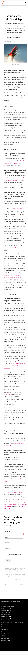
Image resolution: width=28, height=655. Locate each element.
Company (7, 548)
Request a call (4, 626)
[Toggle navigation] (25, 2)
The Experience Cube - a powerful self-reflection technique (14, 585)
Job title (7, 542)
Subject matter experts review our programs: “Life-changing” (14, 366)
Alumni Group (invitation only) (8, 620)
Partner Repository (5, 640)
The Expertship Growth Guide (13, 492)
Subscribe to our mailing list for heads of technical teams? (15, 555)
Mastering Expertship (6, 610)
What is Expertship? (6, 608)
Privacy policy (4, 633)
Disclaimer (3, 635)
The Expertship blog (6, 616)
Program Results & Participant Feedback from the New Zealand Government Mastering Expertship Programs (15, 570)
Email (6, 537)
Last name (8, 531)
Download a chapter (6, 603)
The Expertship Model (17, 208)
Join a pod (3, 625)
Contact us (4, 631)
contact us (7, 394)
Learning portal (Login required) (9, 618)
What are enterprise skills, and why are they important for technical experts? (14, 580)
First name (8, 525)
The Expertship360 (10, 248)
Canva (18, 64)
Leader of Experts (5, 612)
